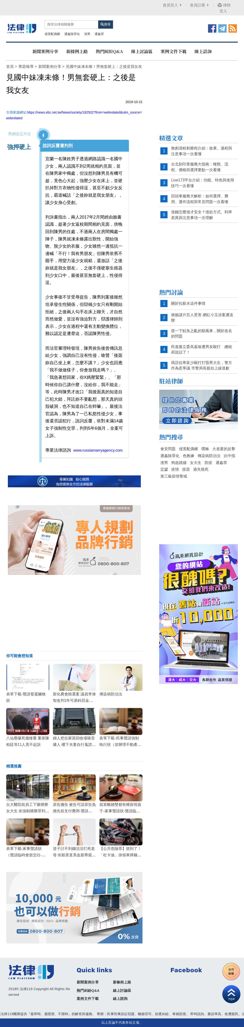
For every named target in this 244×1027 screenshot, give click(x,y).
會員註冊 (200, 5)
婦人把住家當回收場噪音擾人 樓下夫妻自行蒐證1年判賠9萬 (74, 744)
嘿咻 (205, 449)
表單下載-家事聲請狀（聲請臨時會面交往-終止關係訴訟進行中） (26, 855)
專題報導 (26, 67)
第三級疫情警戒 (173, 476)
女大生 (195, 463)
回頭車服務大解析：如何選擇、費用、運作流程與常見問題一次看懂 (199, 199)
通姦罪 (99, 34)
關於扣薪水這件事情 (188, 303)
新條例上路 (77, 51)
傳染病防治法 (110, 694)
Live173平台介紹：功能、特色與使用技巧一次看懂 (202, 183)
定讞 (164, 469)
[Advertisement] (74, 613)
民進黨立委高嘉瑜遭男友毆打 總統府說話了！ (201, 349)
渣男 (87, 34)
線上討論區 (141, 51)
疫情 (175, 469)
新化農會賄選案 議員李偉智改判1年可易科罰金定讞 (74, 700)
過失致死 (200, 469)
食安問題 (168, 449)
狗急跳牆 (179, 463)
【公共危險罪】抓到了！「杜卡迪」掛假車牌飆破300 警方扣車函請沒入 (120, 855)
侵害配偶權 (52, 34)
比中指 (229, 456)
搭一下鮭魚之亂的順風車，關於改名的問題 (201, 334)
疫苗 (186, 469)
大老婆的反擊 (223, 449)
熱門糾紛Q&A (109, 51)
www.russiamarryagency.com (98, 450)
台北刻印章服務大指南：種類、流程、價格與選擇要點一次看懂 (199, 167)
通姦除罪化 (72, 34)
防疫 (208, 463)
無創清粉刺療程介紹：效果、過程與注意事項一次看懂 (201, 151)
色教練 (188, 456)
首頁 (10, 67)
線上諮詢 (203, 51)
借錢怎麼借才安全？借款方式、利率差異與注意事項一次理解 (201, 215)
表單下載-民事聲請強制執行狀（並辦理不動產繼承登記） (120, 744)
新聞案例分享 (45, 51)
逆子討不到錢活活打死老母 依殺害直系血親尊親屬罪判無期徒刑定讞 (74, 855)
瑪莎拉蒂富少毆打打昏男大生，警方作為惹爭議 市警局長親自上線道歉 (201, 365)
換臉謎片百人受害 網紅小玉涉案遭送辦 (202, 318)
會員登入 (173, 5)
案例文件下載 (173, 51)
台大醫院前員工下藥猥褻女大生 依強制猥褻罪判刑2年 (27, 811)
